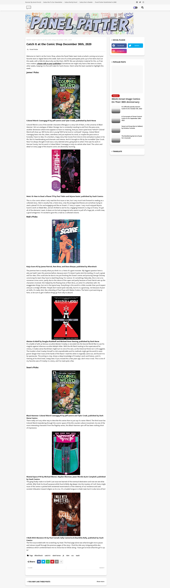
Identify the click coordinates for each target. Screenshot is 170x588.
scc (72, 555)
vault (33, 40)
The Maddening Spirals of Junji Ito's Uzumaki (132, 137)
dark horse (57, 555)
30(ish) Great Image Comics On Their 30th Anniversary (126, 100)
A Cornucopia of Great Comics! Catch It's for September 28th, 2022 (132, 118)
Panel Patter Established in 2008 (105, 2)
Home (28, 40)
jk (63, 555)
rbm (67, 555)
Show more (100, 581)
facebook (120, 45)
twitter (137, 45)
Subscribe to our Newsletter (53, 2)
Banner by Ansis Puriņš (33, 2)
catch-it (47, 555)
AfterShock (38, 555)
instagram (120, 51)
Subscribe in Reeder (86, 2)
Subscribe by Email (71, 2)
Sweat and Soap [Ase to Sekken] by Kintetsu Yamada (132, 127)
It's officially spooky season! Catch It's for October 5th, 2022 (132, 108)
